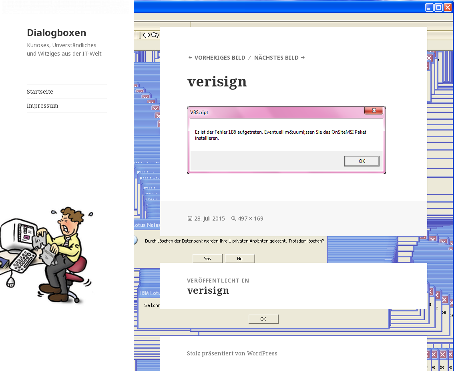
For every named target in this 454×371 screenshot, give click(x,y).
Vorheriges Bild (220, 57)
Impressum (42, 105)
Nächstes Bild (276, 57)
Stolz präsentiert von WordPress (232, 353)
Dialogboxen (56, 32)
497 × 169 (250, 218)
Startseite (40, 91)
